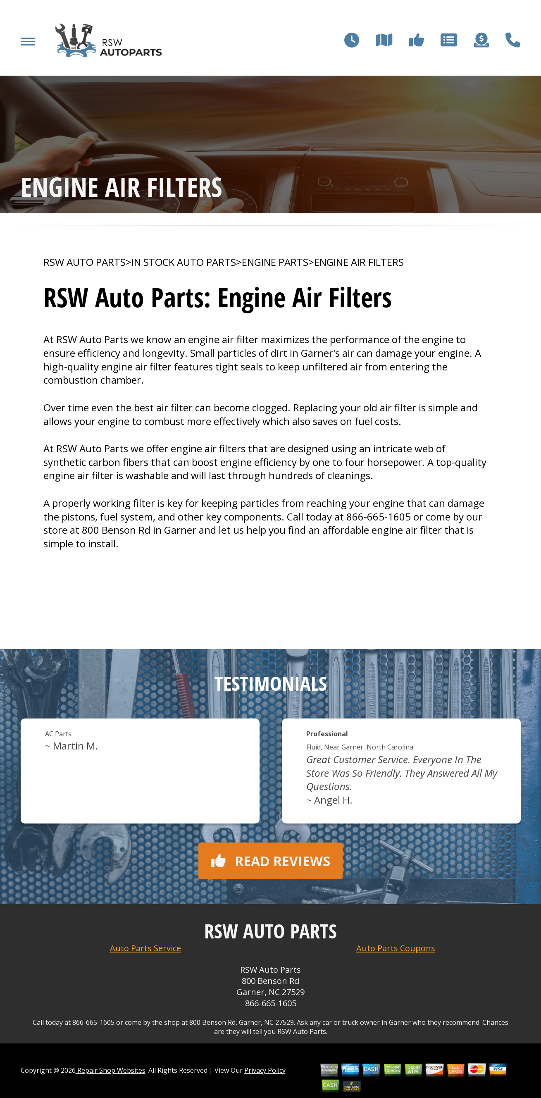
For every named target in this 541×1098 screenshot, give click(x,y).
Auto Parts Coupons (395, 948)
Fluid (313, 747)
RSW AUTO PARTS (84, 262)
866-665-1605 (378, 516)
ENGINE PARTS (275, 262)
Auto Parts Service (145, 948)
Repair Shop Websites (110, 1070)
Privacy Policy (265, 1070)
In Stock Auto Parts (183, 262)
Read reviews (270, 861)
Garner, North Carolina (377, 747)
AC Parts (58, 733)
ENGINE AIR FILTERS (359, 262)
